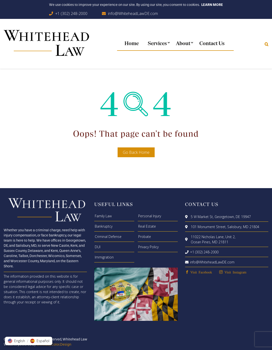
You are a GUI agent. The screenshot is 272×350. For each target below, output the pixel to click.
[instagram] (232, 272)
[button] (16, 341)
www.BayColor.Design (54, 344)
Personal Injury (149, 216)
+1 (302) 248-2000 (71, 13)
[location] (187, 216)
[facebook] (198, 272)
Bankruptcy (103, 226)
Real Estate (147, 226)
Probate (144, 236)
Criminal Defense (108, 236)
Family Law (103, 216)
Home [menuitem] (131, 44)
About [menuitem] (183, 44)
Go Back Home (136, 152)
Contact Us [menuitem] (212, 44)
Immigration (104, 257)
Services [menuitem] (157, 44)
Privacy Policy (148, 247)
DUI (97, 247)
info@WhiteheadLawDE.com (133, 13)
